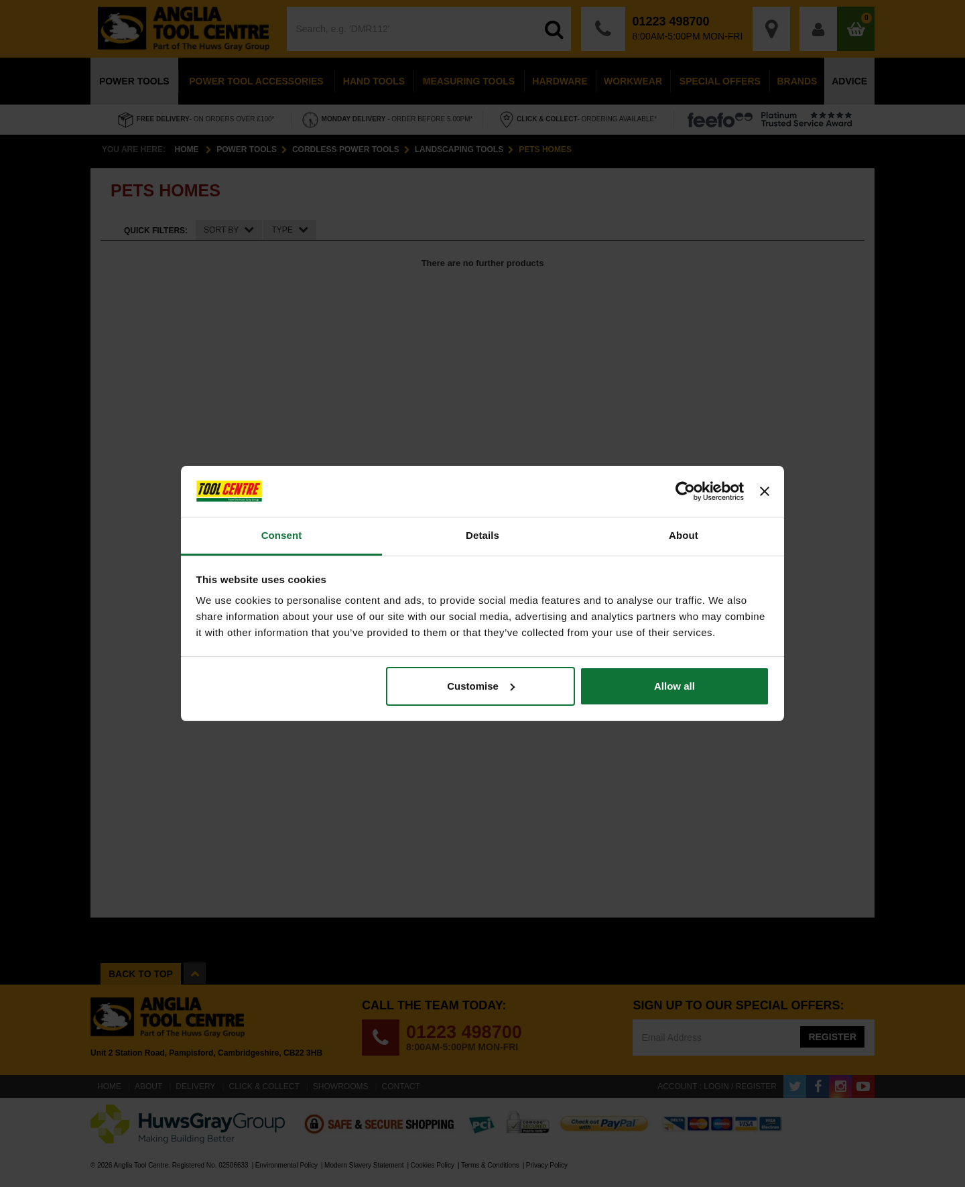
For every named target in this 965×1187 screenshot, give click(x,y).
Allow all (674, 686)
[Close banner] (764, 491)
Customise (481, 686)
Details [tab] (482, 535)
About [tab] (683, 535)
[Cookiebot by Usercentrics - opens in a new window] (685, 491)
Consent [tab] (281, 535)
